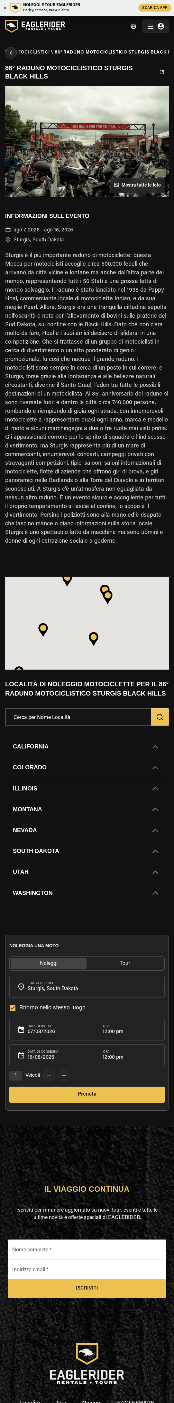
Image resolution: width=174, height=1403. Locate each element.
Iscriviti (87, 1288)
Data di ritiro (39, 1026)
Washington (33, 893)
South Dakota (36, 851)
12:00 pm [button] (113, 1031)
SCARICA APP (154, 8)
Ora (106, 1026)
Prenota (87, 1095)
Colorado (30, 767)
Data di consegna (43, 1052)
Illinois (25, 788)
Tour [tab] (125, 963)
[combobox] (87, 986)
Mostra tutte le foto (138, 186)
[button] (87, 746)
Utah (21, 872)
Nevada (25, 830)
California (31, 746)
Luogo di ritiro (41, 983)
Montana (27, 809)
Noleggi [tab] (48, 963)
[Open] (161, 985)
